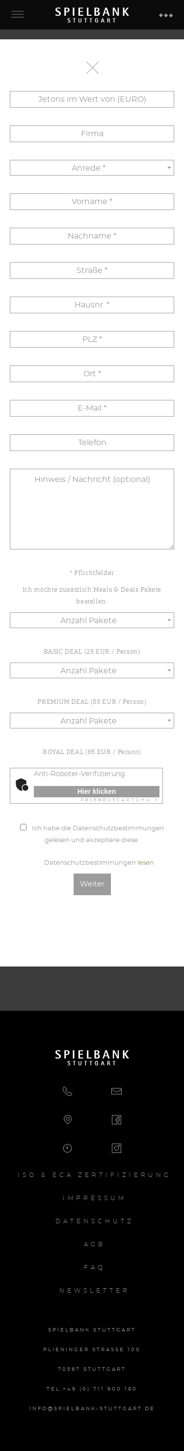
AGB (94, 1244)
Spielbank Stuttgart (92, 15)
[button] (92, 167)
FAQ (94, 1267)
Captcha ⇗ (120, 800)
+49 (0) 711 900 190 (100, 1389)
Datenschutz (94, 1221)
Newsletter (94, 1291)
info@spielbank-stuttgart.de (92, 1408)
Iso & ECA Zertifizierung (94, 1175)
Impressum (95, 1198)
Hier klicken (97, 791)
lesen (145, 863)
